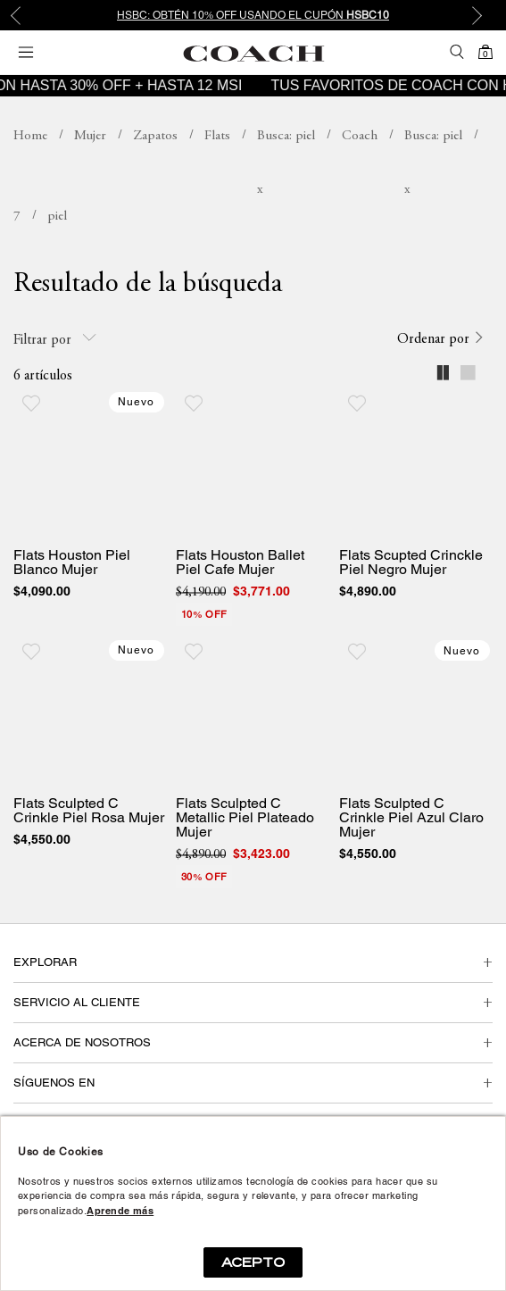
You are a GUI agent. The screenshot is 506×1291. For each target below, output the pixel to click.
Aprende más (120, 1210)
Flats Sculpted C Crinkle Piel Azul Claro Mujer (411, 817)
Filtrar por (54, 338)
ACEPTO (253, 1262)
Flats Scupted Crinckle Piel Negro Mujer (411, 562)
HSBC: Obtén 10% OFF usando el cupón (253, 15)
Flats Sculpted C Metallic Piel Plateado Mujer (245, 817)
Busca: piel (286, 136)
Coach (359, 136)
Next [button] (479, 15)
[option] (253, 15)
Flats (217, 136)
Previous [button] (26, 15)
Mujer (90, 136)
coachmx (30, 136)
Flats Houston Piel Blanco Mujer (71, 562)
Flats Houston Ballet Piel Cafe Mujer (240, 562)
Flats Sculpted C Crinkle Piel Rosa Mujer (88, 810)
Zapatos (155, 136)
